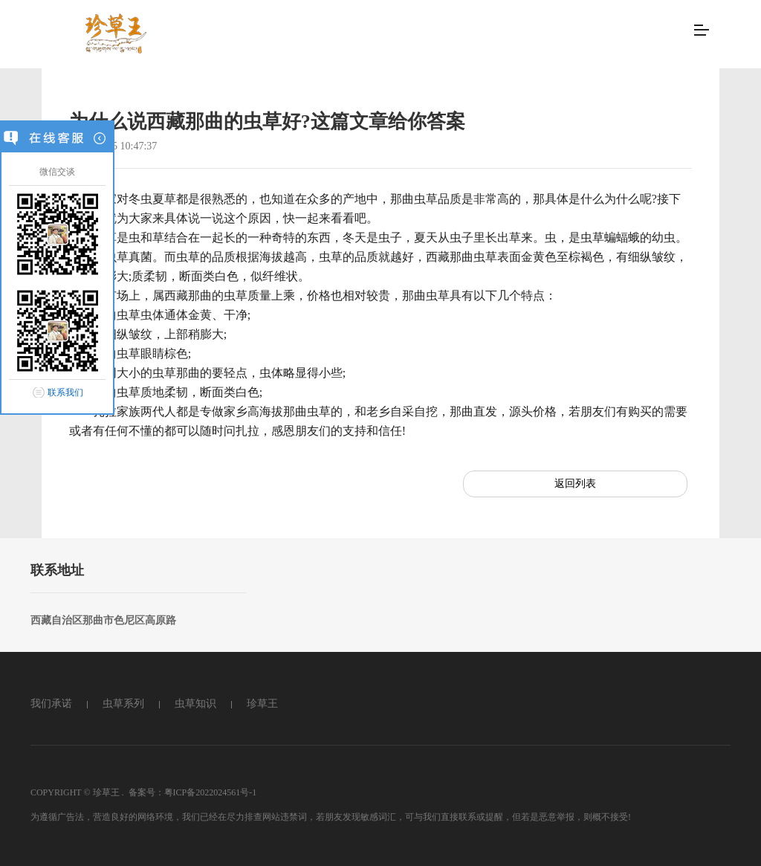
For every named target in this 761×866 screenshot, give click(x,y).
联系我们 (65, 392)
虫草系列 (123, 703)
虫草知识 (195, 703)
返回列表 (575, 483)
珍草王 (262, 703)
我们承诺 (51, 703)
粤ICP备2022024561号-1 (210, 792)
